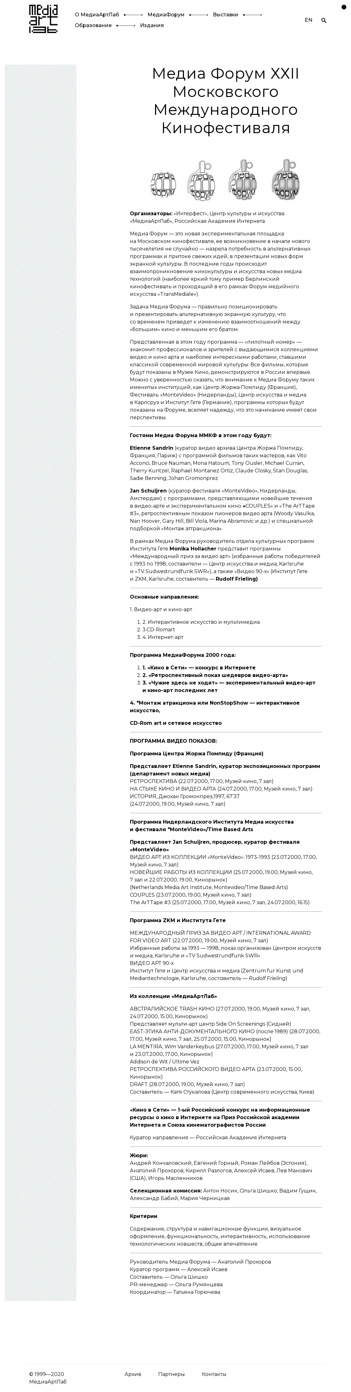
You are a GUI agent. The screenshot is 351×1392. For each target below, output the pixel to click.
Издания (152, 25)
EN (308, 20)
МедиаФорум (166, 15)
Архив (133, 1374)
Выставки (225, 15)
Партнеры (171, 1374)
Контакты (214, 1374)
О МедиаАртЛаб (97, 15)
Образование (93, 25)
